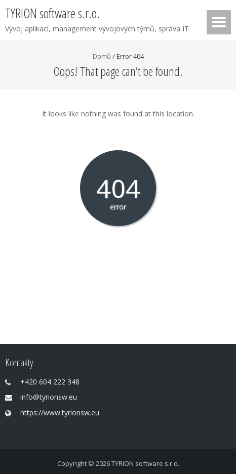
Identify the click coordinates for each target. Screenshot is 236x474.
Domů (102, 56)
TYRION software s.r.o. (145, 463)
